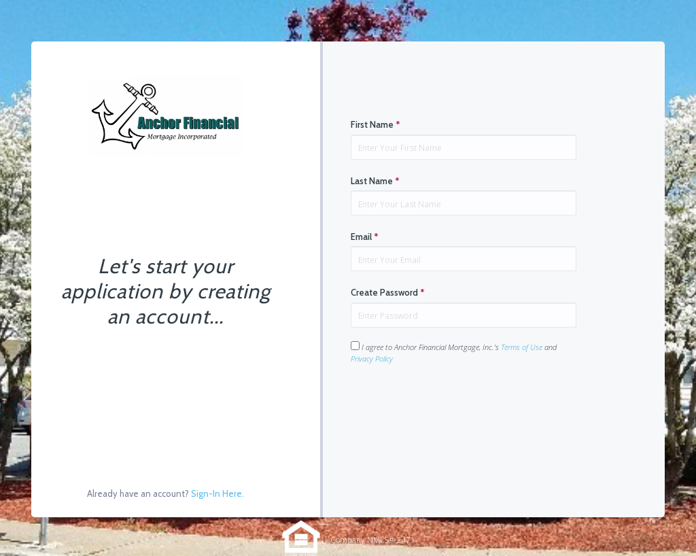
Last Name (375, 180)
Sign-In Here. (217, 493)
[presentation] (454, 407)
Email (365, 236)
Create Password (388, 292)
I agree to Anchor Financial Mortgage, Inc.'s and (454, 352)
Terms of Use (521, 347)
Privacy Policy (372, 358)
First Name (375, 124)
